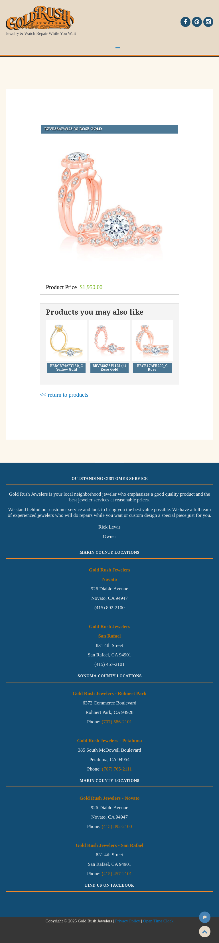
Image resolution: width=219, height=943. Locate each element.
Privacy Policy (127, 921)
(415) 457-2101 (117, 873)
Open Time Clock (158, 921)
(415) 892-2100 (117, 826)
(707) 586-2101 (117, 721)
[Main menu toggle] (118, 47)
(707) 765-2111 (117, 769)
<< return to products (64, 395)
